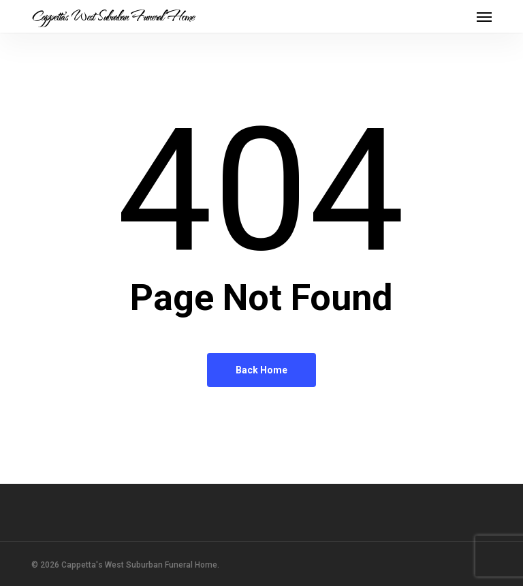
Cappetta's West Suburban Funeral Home (112, 16)
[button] (484, 16)
